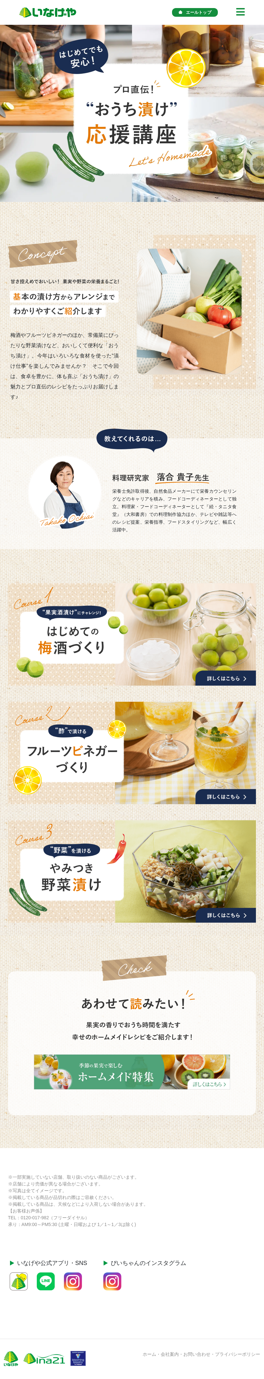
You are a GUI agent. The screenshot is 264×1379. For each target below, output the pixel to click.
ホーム (149, 1354)
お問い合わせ (196, 1354)
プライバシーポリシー (237, 1354)
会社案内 (170, 1354)
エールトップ (194, 12)
